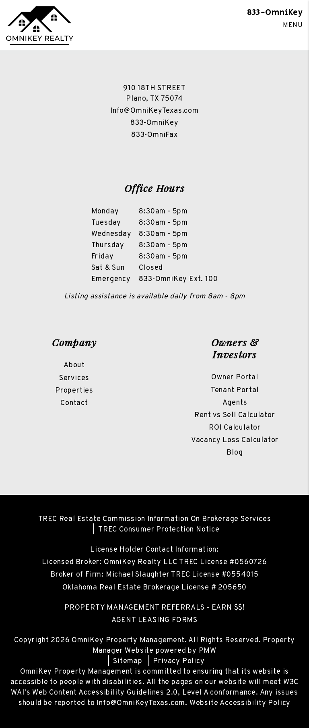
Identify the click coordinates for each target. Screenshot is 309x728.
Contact (74, 403)
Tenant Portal (235, 390)
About (74, 365)
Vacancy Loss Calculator (234, 440)
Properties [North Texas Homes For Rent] (74, 390)
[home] (39, 25)
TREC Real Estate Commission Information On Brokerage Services (154, 519)
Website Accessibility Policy (240, 703)
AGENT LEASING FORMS (154, 620)
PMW (207, 651)
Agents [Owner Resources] (234, 402)
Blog (235, 452)
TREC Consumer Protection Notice (159, 529)
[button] (139, 150)
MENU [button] (293, 25)
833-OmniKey (275, 13)
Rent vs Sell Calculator (234, 415)
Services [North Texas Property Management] (74, 378)
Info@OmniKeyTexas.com (154, 111)
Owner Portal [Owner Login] (234, 377)
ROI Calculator (235, 427)
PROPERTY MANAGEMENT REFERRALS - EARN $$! (154, 607)
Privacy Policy (178, 661)
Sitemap (127, 661)
